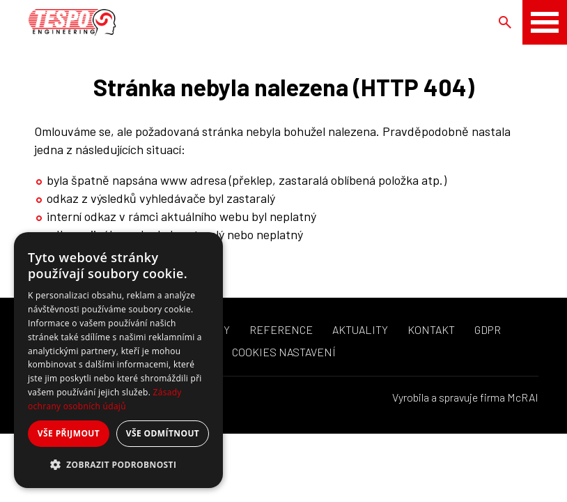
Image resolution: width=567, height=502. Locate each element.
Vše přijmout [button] (69, 433)
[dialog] (118, 360)
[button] (118, 465)
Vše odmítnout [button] (162, 433)
